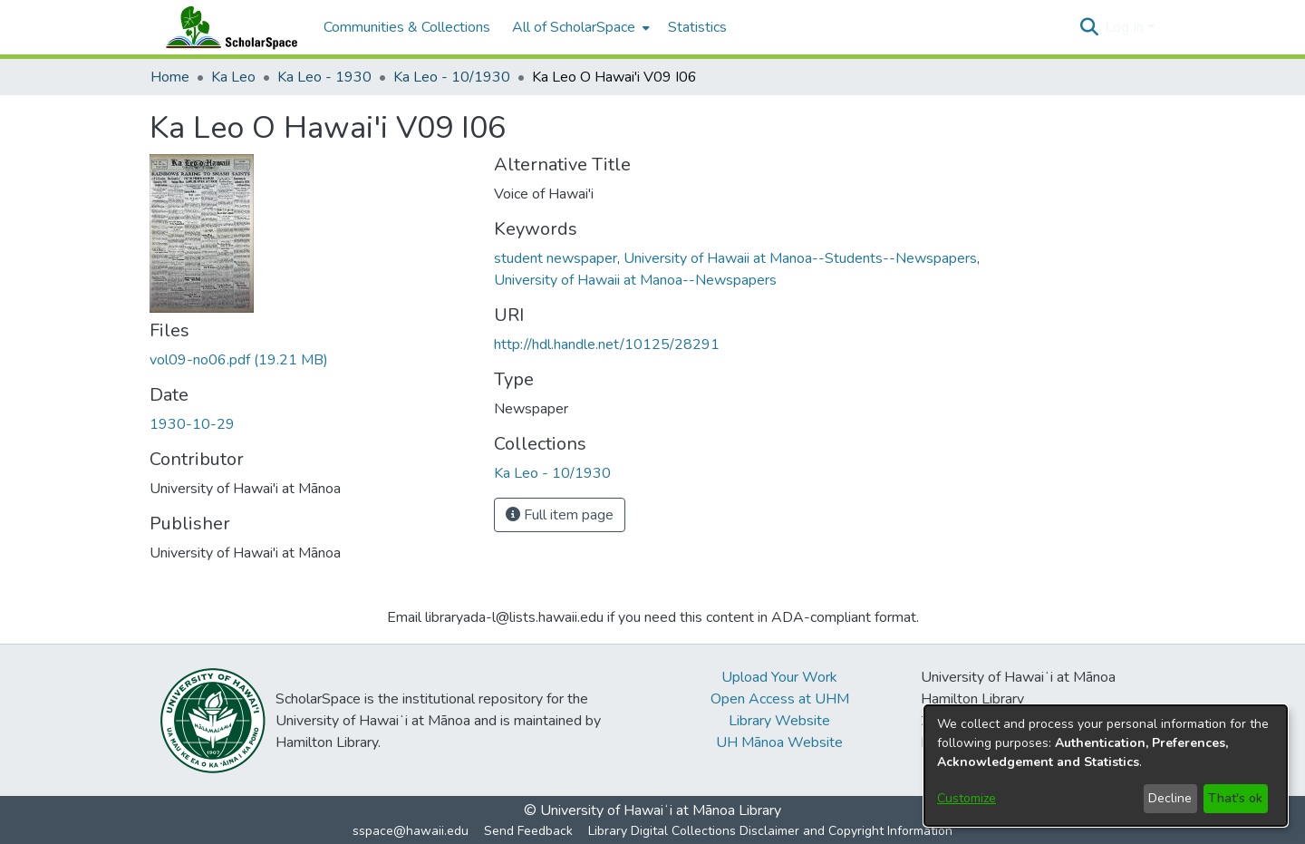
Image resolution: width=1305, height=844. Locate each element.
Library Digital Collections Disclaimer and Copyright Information (770, 830)
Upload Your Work (779, 677)
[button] (1089, 27)
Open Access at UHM (779, 699)
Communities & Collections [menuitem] (407, 27)
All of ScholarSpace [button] (573, 27)
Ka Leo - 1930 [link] (324, 77)
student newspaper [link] (555, 258)
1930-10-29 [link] (192, 424)
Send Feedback (528, 830)
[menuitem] (579, 27)
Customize (966, 798)
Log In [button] (1126, 27)
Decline (1170, 798)
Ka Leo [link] (233, 77)
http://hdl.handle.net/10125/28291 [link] (607, 344)
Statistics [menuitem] (697, 27)
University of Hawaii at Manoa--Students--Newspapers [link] (800, 258)
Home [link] (169, 77)
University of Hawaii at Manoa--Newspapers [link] (635, 280)
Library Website (779, 721)
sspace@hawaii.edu (411, 830)
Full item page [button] (560, 515)
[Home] (227, 27)
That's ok (1235, 798)
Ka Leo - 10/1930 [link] (451, 77)
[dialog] (1105, 765)
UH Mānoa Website (779, 742)
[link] (239, 360)
